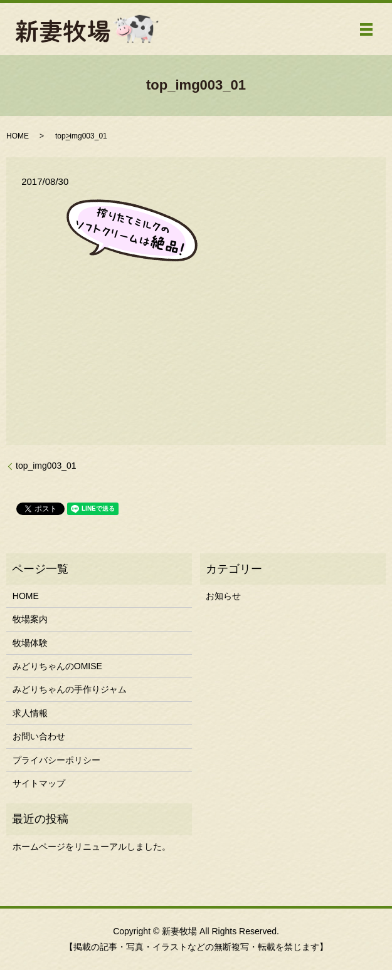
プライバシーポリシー (56, 760)
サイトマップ (39, 783)
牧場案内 (30, 619)
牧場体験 (30, 643)
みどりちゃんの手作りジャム (70, 689)
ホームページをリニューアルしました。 (92, 847)
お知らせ (223, 596)
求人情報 (30, 713)
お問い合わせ (39, 736)
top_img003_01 (46, 466)
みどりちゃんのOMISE (57, 666)
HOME (17, 136)
